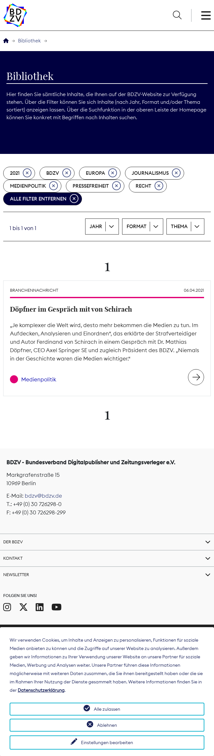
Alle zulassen (107, 709)
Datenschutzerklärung (41, 690)
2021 (20, 173)
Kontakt (12, 558)
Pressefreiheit (97, 186)
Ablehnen (107, 725)
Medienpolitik (34, 186)
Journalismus (156, 173)
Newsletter (16, 574)
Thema (179, 226)
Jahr (96, 226)
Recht (149, 186)
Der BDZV (13, 541)
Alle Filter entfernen (44, 198)
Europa (101, 173)
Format (137, 226)
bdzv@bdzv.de (43, 495)
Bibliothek (29, 41)
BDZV (58, 173)
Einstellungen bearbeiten (107, 742)
